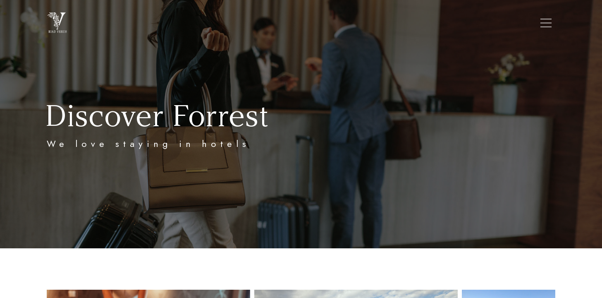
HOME (203, 23)
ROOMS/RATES (342, 23)
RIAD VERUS (243, 23)
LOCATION (290, 23)
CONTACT (394, 23)
